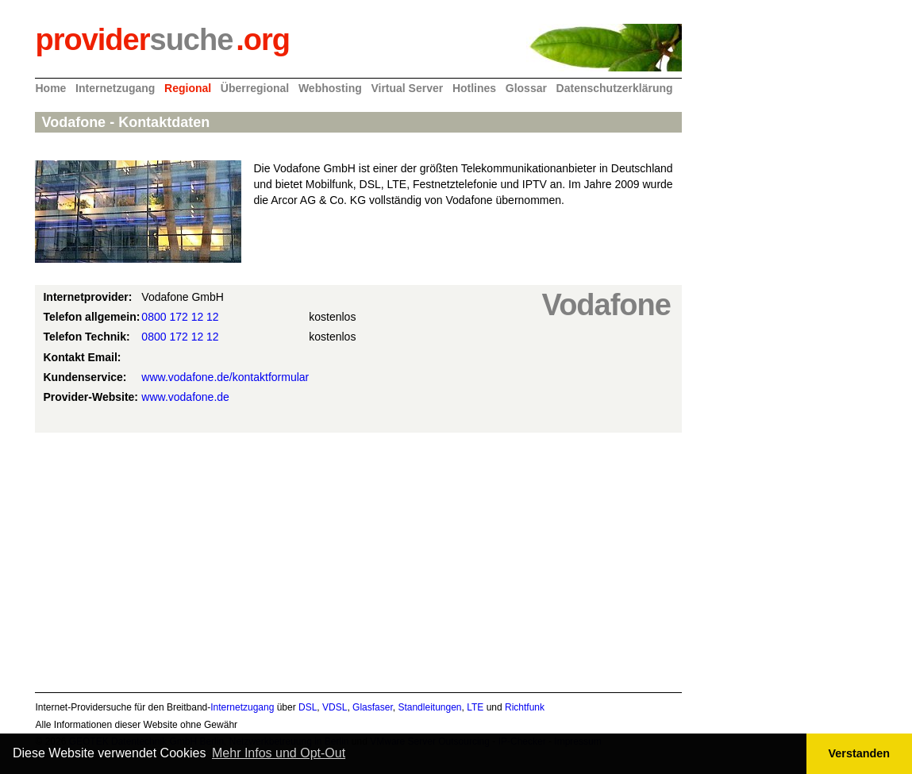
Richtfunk (525, 707)
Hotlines (474, 88)
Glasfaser (372, 707)
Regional (187, 88)
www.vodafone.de (185, 397)
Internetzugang (115, 88)
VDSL (334, 707)
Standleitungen (429, 707)
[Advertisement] (358, 560)
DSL (307, 707)
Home (50, 88)
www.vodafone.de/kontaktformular (225, 377)
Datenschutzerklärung (614, 88)
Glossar (526, 88)
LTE (475, 707)
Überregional (255, 88)
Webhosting (330, 88)
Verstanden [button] (860, 753)
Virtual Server (407, 88)
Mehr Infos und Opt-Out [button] (278, 753)
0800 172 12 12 (179, 316)
